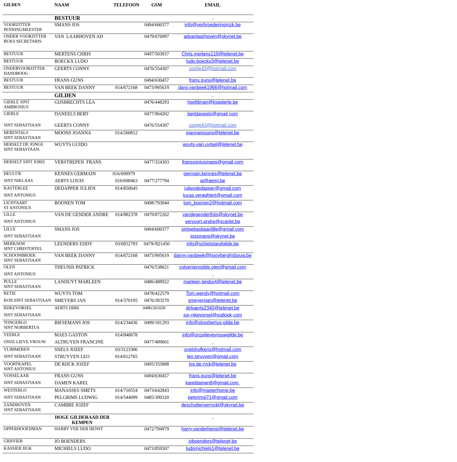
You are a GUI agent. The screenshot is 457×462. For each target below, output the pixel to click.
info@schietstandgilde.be (213, 243)
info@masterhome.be (212, 390)
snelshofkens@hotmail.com (212, 349)
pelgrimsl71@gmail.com (213, 397)
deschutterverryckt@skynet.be (212, 404)
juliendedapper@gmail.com (212, 188)
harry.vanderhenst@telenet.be (213, 428)
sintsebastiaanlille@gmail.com (212, 229)
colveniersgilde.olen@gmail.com (212, 267)
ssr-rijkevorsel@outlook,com (212, 314)
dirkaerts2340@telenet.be (212, 307)
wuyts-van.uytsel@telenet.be (212, 144)
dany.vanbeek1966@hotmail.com (212, 87)
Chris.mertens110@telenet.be (213, 53)
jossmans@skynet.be (213, 236)
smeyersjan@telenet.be (212, 300)
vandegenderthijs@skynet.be (212, 214)
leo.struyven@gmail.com (212, 356)
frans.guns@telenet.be (212, 80)
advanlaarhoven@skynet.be (213, 36)
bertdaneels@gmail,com (212, 113)
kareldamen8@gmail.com (213, 382)
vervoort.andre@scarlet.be (212, 221)
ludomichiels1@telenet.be (212, 448)
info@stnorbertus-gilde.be (212, 322)
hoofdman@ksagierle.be (212, 102)
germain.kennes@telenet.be (212, 173)
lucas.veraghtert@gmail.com (212, 195)
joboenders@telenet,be (213, 441)
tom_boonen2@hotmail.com (213, 202)
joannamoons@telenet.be (212, 132)
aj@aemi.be (212, 180)
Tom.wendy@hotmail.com (212, 293)
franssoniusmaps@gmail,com (212, 161)
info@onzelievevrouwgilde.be (212, 334)
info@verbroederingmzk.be (213, 24)
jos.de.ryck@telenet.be (212, 364)
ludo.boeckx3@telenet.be (212, 61)
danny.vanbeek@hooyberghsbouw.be (213, 255)
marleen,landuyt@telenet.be (212, 281)
